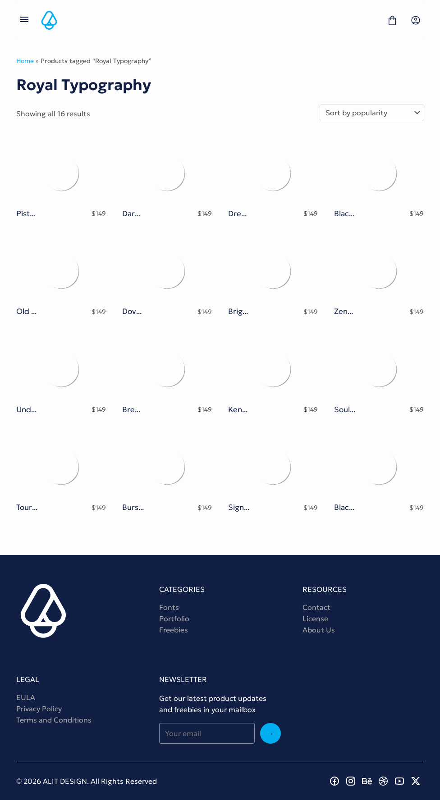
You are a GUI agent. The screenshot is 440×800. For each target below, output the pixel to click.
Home (25, 61)
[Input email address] (206, 733)
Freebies (173, 629)
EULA (25, 697)
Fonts (169, 607)
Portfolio (174, 618)
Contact (316, 607)
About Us (318, 629)
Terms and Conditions (54, 719)
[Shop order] (372, 113)
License (315, 618)
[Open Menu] (24, 20)
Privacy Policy (39, 708)
